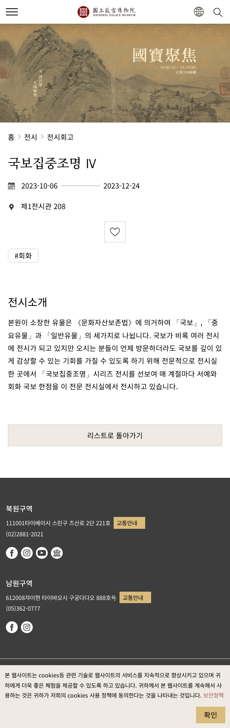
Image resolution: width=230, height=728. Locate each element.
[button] (199, 12)
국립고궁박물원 (106, 12)
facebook (12, 553)
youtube (42, 553)
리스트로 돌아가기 (115, 435)
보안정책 (213, 695)
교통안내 (127, 523)
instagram (27, 553)
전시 (30, 137)
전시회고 (60, 137)
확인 (210, 714)
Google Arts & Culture (57, 553)
